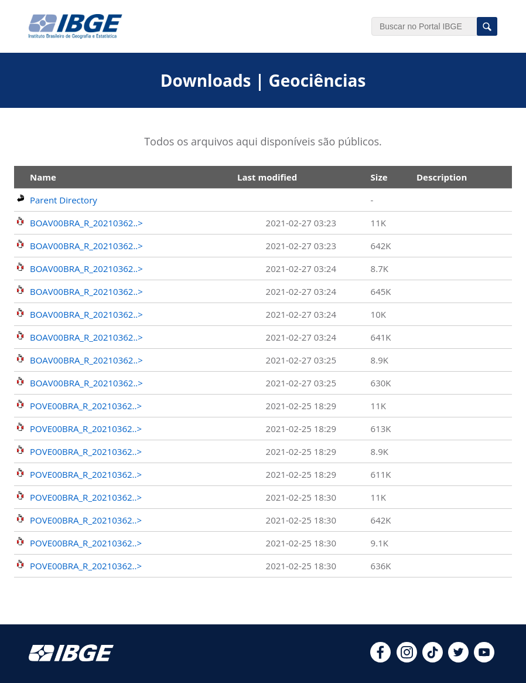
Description (441, 177)
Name (43, 177)
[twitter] (458, 659)
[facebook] (380, 659)
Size (379, 177)
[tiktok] (432, 659)
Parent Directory (63, 200)
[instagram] (407, 659)
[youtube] (484, 659)
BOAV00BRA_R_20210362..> (86, 223)
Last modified (267, 177)
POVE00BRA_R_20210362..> (86, 406)
